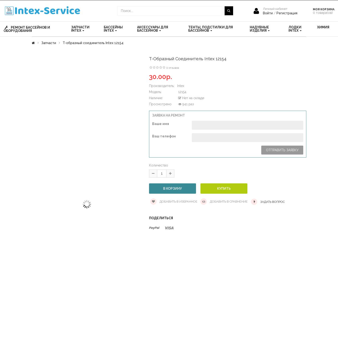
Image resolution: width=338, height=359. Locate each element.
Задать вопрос (272, 202)
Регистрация (287, 13)
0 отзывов (172, 67)
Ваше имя (160, 124)
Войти (268, 13)
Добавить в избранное (173, 201)
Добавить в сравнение (224, 201)
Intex (180, 86)
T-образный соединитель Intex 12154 (93, 43)
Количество (158, 165)
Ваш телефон (164, 136)
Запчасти (48, 43)
